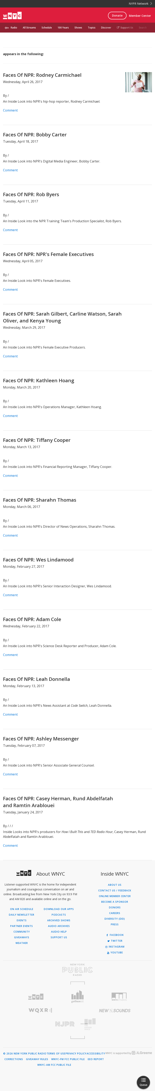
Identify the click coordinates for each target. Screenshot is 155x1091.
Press (115, 924)
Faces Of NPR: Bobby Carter (35, 134)
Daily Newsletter (21, 915)
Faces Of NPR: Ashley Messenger (41, 738)
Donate (117, 15)
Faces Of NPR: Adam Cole (32, 619)
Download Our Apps (59, 909)
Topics (91, 27)
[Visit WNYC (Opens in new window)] (36, 997)
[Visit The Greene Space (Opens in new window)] (115, 1024)
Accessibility (96, 1053)
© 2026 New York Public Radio (24, 1053)
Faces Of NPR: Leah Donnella (36, 679)
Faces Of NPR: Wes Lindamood (38, 559)
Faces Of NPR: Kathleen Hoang (38, 380)
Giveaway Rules (37, 1059)
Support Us (125, 27)
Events (22, 920)
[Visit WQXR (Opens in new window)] (40, 1010)
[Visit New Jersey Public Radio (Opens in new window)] (40, 1024)
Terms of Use (56, 1053)
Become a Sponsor (114, 902)
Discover (106, 27)
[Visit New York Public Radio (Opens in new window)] (77, 970)
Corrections (13, 1059)
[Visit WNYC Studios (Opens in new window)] (119, 997)
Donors (115, 907)
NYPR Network (140, 3)
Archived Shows (58, 920)
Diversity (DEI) (115, 919)
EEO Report (96, 1059)
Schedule (47, 27)
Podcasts (59, 915)
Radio (14, 27)
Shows (78, 27)
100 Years (63, 27)
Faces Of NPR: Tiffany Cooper (36, 440)
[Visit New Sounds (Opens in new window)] (115, 1010)
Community (22, 932)
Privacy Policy (76, 1053)
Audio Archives (59, 926)
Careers (114, 913)
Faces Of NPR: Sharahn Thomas (39, 499)
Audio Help (59, 932)
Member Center (140, 16)
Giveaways (21, 937)
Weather (22, 943)
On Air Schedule (21, 909)
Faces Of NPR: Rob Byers (31, 194)
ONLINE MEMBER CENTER (115, 896)
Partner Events (21, 926)
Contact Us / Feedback (114, 890)
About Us (114, 885)
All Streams (29, 27)
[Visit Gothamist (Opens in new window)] (77, 996)
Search (143, 27)
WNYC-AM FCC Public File (54, 1065)
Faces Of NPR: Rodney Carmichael (42, 75)
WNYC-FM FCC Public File (68, 1059)
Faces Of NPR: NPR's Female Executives (48, 254)
